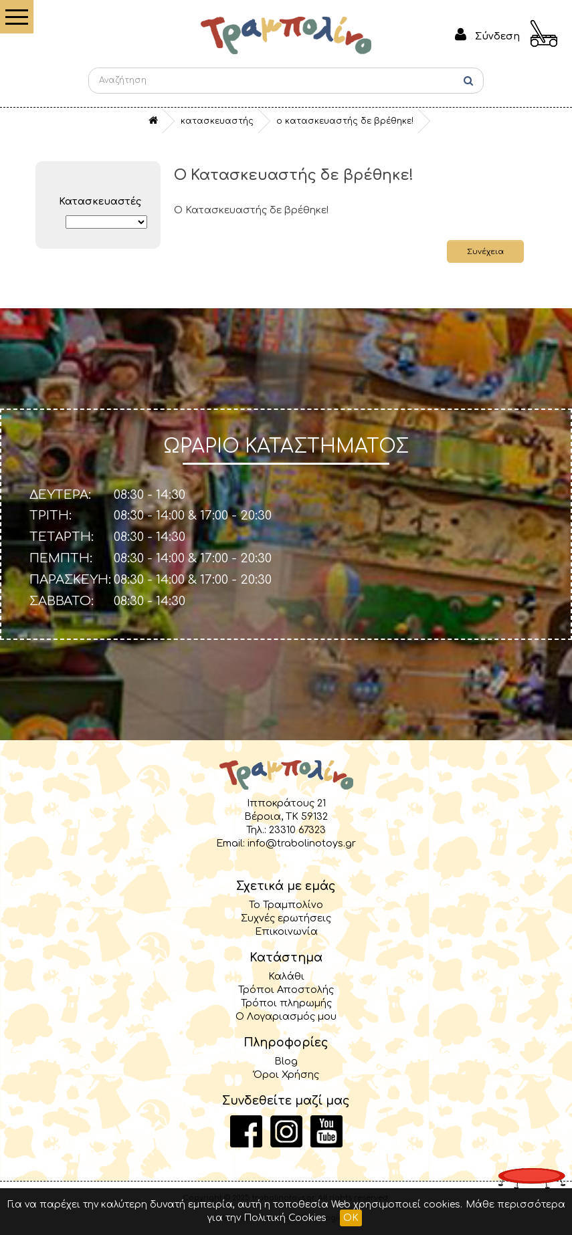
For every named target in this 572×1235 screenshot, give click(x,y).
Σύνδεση (497, 36)
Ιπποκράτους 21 (286, 803)
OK (351, 1218)
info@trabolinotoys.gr (302, 843)
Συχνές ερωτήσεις (286, 918)
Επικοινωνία (286, 931)
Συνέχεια (485, 251)
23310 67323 (297, 829)
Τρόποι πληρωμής (286, 1003)
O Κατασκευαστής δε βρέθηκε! (344, 121)
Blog (286, 1061)
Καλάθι (286, 976)
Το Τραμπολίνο (286, 904)
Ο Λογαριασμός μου (286, 1016)
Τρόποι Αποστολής (286, 989)
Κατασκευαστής (217, 121)
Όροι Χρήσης (286, 1074)
